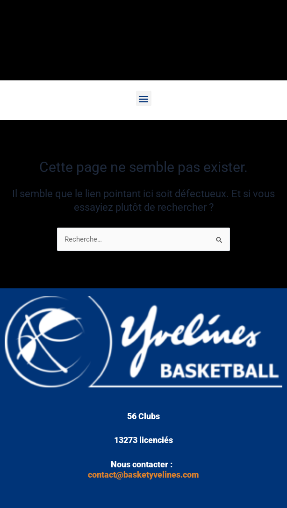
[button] (143, 98)
